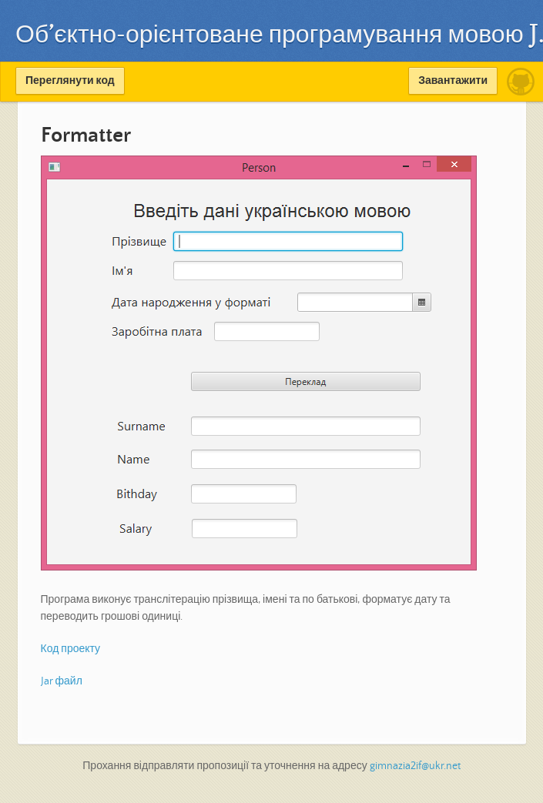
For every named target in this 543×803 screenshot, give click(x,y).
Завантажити (453, 81)
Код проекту (71, 649)
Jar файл (61, 681)
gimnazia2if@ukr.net (415, 766)
